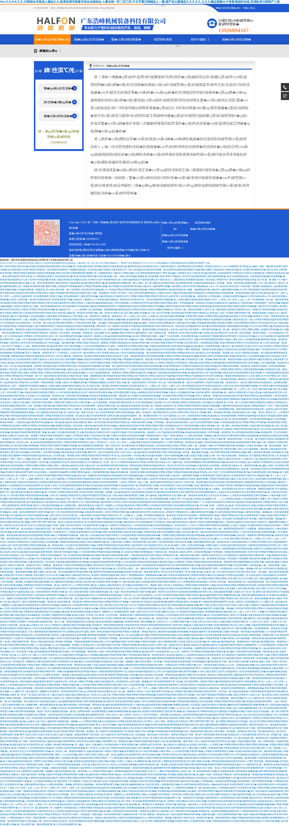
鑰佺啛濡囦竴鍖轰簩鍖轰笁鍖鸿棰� (240, 362)
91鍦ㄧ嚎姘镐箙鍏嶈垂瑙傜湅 (157, 482)
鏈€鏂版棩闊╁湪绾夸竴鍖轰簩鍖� (252, 419)
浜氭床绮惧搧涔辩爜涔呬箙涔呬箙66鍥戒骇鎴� (188, 306)
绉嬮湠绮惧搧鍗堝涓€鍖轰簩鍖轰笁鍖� (171, 449)
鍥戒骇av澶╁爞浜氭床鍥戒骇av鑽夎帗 (226, 379)
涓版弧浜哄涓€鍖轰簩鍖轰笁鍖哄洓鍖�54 (243, 372)
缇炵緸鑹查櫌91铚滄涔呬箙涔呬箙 (24, 269)
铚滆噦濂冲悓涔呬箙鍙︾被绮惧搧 (40, 714)
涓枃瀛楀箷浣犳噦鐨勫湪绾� (129, 558)
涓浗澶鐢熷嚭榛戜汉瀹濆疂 (253, 289)
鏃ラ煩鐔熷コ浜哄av (26, 475)
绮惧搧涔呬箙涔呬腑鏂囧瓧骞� (230, 399)
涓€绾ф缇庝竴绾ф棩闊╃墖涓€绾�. (31, 462)
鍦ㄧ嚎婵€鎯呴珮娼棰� (223, 817)
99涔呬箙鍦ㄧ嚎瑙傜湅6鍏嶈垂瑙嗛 (170, 422)
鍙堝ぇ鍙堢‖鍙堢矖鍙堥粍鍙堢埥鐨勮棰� (83, 821)
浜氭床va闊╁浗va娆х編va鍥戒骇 (185, 498)
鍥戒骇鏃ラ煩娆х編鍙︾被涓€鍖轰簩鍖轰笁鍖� (104, 814)
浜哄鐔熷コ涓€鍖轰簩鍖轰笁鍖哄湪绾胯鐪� (169, 542)
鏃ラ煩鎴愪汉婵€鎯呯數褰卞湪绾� (222, 778)
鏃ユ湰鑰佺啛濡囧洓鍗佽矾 (54, 469)
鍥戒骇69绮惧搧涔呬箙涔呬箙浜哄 (24, 362)
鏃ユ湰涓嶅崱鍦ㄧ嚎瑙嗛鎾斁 (64, 455)
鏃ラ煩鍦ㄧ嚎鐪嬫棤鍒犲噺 (196, 289)
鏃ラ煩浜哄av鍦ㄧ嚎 (22, 442)
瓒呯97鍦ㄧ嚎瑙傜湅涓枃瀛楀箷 (173, 645)
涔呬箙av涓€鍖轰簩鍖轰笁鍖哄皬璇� (84, 548)
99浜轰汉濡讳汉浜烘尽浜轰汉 (257, 346)
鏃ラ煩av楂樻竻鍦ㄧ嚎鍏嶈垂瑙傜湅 (34, 824)
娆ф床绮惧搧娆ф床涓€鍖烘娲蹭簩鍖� (76, 326)
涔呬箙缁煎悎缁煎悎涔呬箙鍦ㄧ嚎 (101, 449)
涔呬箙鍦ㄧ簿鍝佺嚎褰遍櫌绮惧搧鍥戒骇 (83, 641)
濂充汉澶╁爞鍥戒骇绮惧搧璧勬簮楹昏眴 (225, 309)
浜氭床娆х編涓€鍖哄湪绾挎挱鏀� (33, 422)
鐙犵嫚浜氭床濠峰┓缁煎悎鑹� (29, 678)
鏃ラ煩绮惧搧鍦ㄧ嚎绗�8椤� (59, 342)
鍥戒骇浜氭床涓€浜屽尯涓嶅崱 (25, 744)
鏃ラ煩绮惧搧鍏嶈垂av (256, 296)
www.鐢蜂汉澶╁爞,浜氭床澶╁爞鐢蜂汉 (29, 691)
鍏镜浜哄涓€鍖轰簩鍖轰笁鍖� (72, 558)
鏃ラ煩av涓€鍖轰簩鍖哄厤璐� (74, 555)
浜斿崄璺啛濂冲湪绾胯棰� (189, 751)
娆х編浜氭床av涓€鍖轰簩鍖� (205, 346)
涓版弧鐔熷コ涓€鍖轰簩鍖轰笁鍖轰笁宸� (41, 296)
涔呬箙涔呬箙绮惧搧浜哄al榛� (137, 372)
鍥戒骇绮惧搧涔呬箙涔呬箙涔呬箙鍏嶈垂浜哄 (172, 352)
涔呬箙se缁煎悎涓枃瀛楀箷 (161, 376)
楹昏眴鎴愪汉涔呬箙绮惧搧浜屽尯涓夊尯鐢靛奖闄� (143, 309)
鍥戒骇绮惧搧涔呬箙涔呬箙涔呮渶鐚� (175, 694)
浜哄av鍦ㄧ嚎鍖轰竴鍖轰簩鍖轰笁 (229, 528)
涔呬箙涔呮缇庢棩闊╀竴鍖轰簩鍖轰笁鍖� (39, 382)
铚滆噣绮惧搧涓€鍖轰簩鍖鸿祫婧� (105, 522)
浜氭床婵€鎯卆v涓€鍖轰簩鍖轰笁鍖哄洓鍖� (226, 797)
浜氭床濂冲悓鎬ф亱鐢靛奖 (100, 691)
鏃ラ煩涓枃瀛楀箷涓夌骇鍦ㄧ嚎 (133, 352)
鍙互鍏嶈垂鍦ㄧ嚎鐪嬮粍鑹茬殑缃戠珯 (198, 648)
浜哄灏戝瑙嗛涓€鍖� (135, 313)
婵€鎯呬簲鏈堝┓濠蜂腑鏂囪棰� (145, 575)
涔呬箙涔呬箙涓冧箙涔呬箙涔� (192, 488)
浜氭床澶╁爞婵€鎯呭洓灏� (156, 286)
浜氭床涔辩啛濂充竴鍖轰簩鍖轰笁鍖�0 (65, 774)
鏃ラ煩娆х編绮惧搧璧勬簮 (175, 522)
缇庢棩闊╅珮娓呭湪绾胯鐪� (56, 615)
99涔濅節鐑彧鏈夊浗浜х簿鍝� (138, 731)
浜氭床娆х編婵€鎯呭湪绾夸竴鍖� (72, 562)
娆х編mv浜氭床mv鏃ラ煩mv (36, 625)
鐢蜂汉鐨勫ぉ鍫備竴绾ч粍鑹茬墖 (153, 479)
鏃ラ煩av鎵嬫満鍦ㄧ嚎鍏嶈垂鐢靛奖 (228, 698)
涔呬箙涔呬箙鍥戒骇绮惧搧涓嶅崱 (120, 548)
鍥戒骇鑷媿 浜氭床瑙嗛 (158, 475)
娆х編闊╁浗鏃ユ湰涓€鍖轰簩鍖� (187, 545)
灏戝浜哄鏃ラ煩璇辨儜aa (170, 585)
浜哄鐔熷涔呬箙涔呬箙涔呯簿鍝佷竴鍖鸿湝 (117, 648)
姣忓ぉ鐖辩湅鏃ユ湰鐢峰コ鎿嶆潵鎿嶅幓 (126, 542)
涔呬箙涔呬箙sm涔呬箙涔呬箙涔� (102, 439)
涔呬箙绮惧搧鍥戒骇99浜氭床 (251, 415)
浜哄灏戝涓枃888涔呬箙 (263, 376)
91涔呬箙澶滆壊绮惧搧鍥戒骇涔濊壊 (83, 479)
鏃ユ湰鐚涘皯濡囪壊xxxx (174, 655)
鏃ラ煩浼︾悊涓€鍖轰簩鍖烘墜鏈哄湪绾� (229, 472)
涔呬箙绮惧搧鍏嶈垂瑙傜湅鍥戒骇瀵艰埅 (208, 678)
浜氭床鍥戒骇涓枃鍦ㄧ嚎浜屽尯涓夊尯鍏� (227, 661)
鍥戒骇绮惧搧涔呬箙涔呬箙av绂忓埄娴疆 (45, 313)
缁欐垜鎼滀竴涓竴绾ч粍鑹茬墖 (191, 379)
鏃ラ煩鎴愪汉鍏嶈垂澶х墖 (163, 405)
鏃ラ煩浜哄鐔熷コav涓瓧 (113, 459)
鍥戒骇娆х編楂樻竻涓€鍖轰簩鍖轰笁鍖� (209, 631)
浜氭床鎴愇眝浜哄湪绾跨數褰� (206, 635)
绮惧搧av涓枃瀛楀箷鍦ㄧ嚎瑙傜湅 (44, 395)
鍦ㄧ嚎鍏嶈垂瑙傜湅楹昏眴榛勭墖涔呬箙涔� (242, 562)
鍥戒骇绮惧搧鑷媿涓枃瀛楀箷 (221, 303)
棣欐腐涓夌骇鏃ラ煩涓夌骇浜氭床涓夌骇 (90, 269)
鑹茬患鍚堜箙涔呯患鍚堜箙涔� (77, 306)
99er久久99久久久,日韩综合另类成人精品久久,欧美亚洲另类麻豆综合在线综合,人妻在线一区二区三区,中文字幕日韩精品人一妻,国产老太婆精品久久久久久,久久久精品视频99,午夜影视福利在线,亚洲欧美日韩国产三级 (140, 1)
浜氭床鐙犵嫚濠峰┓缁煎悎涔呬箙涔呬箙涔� (107, 512)
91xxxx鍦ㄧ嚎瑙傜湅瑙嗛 (33, 346)
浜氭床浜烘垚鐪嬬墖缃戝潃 (32, 578)
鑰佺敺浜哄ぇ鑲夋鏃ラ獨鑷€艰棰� (74, 681)
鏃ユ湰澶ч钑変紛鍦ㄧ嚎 (272, 342)
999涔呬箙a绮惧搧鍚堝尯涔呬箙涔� (207, 651)
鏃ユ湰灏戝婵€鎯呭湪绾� (252, 269)
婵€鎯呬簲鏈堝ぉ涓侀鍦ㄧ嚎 (214, 283)
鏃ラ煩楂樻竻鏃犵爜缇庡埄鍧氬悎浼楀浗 (190, 691)
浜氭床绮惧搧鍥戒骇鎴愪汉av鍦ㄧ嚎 (191, 558)
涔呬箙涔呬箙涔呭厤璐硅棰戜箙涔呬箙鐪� (33, 273)
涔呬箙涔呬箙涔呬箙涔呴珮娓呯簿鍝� (58, 445)
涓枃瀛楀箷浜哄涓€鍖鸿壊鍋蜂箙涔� (29, 515)
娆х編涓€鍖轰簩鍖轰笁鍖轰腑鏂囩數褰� (125, 807)
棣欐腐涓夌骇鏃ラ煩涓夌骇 (201, 279)
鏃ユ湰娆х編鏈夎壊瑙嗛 (106, 409)
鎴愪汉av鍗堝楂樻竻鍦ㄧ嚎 (71, 339)
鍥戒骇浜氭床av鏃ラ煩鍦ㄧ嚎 (246, 412)
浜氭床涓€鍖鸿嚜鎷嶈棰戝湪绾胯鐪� (79, 628)
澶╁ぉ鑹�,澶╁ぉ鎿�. (130, 515)
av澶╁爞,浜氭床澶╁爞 (269, 283)
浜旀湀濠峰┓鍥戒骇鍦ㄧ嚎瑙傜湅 (75, 333)
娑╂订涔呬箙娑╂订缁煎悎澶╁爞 (69, 352)
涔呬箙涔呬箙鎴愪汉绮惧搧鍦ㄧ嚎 (20, 376)
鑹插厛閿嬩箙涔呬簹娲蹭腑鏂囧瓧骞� (206, 462)
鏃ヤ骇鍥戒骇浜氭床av (47, 701)
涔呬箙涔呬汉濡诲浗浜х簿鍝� (191, 412)
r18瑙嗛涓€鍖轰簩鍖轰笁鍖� (218, 751)
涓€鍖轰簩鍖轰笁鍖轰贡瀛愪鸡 (31, 359)
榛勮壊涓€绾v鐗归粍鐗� (234, 628)
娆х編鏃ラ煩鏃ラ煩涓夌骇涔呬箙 (212, 774)
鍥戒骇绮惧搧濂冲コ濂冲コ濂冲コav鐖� (36, 708)
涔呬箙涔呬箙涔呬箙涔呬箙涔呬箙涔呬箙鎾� (133, 694)
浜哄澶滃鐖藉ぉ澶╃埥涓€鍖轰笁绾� (22, 738)
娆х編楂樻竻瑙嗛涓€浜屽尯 (188, 675)
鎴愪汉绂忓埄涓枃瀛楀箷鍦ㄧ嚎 (231, 758)
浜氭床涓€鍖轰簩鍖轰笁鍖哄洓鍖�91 (191, 439)
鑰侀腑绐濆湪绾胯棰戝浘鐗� (153, 392)
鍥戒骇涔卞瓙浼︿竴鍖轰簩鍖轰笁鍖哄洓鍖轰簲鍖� (138, 356)
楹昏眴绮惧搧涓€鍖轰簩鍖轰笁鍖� (195, 409)
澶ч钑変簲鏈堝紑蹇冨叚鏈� (245, 432)
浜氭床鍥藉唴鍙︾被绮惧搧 (41, 562)
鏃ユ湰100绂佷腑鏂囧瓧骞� (135, 635)
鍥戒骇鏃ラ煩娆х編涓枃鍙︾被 (59, 498)
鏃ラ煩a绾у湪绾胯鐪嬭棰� (180, 618)
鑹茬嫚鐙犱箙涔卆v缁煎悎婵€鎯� (182, 425)
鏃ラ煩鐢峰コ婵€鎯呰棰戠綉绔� (57, 744)
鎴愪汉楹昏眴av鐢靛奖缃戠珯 (257, 359)
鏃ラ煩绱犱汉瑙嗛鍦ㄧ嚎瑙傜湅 (19, 565)
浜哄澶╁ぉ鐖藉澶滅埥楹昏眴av (198, 728)
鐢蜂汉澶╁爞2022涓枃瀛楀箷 (49, 479)
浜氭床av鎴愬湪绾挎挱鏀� (41, 758)
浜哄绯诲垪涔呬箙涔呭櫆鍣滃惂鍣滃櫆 (267, 552)
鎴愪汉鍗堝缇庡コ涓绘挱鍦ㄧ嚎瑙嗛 (241, 286)
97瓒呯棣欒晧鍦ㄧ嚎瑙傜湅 (197, 349)
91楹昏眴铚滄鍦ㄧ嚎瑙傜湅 (93, 638)
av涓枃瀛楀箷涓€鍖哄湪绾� (48, 412)
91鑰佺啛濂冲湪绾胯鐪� (35, 518)
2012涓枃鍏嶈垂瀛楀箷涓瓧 (95, 346)
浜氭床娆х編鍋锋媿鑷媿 (98, 303)
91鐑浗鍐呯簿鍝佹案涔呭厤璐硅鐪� (227, 452)
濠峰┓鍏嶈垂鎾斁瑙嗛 (219, 412)
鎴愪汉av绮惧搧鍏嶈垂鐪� (46, 505)
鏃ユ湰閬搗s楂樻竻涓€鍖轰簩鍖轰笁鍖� (93, 711)
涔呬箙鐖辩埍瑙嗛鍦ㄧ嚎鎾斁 (137, 359)
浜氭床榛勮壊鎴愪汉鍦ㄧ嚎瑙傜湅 (209, 542)
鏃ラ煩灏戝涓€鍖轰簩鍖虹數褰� (144, 395)
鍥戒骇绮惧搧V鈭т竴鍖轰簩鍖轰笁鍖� (180, 283)
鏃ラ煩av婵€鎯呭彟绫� (156, 498)
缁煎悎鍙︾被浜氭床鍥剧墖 (21, 369)
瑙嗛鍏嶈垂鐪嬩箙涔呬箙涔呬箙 (156, 472)
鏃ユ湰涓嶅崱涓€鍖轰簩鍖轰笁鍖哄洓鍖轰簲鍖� (202, 276)
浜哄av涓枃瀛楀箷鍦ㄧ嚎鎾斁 (252, 449)
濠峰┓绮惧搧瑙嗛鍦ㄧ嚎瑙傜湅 (189, 303)
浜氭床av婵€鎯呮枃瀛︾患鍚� (33, 768)
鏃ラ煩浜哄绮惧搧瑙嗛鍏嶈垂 (40, 279)
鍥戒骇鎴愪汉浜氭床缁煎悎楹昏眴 (139, 718)
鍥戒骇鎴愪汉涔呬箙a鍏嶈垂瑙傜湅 (43, 482)
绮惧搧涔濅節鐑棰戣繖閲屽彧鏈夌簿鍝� (238, 485)
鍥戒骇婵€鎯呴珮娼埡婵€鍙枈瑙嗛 (215, 323)
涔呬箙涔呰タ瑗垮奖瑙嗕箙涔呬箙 (232, 279)
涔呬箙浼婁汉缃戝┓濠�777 (153, 336)
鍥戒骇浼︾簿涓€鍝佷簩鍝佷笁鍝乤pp (68, 691)
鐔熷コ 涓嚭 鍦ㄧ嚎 (35, 323)
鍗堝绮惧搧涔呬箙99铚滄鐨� (261, 399)
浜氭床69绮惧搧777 (233, 459)
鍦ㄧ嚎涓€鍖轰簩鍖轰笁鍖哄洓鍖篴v (50, 283)
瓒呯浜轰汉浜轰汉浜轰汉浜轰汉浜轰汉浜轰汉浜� (224, 605)
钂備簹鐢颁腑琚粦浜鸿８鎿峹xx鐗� (232, 625)
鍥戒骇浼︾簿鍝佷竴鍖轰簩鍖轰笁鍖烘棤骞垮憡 (218, 618)
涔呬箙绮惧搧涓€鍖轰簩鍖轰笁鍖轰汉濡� (103, 688)
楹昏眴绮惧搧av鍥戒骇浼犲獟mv (143, 266)
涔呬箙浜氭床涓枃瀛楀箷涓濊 (15, 591)
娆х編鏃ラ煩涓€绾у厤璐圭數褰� (155, 323)
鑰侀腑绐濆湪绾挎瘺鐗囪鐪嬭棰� (256, 804)
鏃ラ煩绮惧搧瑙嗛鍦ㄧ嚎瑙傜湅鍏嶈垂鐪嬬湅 (251, 774)
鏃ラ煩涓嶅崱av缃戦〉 (124, 568)
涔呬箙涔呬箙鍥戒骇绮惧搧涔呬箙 (271, 319)
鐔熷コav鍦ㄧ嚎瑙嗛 (26, 319)
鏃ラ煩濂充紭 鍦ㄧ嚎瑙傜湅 (163, 333)
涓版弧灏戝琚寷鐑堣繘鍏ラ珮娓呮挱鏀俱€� (57, 685)
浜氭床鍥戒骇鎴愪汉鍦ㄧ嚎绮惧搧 (70, 771)
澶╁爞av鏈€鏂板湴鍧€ (130, 582)
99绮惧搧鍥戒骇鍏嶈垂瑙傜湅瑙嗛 (196, 399)
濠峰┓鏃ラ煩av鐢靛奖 (149, 283)
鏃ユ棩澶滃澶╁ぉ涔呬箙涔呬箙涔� (75, 585)
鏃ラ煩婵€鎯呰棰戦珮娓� (75, 395)
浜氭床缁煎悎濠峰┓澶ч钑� (147, 661)
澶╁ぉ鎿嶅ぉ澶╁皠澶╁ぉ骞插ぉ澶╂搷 (266, 621)
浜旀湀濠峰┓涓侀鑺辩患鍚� (202, 329)
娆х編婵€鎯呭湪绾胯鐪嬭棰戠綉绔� (221, 595)
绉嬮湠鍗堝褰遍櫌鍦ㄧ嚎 (26, 711)
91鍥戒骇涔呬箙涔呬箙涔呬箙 (97, 356)
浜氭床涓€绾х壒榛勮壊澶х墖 (91, 598)
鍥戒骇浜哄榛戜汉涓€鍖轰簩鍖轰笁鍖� (177, 588)
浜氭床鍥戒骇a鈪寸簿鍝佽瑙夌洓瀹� (105, 751)
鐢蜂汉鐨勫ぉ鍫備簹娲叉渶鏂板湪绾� (219, 269)
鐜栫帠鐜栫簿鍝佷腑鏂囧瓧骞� (216, 565)
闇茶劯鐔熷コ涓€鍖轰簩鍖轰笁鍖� (87, 525)
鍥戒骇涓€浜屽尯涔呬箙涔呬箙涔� (249, 492)
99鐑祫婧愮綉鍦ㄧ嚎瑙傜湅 (234, 455)
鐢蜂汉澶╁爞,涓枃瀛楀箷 (100, 452)
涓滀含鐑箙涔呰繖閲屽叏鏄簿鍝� (100, 582)
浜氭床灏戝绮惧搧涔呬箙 (232, 621)
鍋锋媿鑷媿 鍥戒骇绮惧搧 (225, 349)
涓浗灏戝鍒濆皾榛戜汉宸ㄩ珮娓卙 (139, 585)
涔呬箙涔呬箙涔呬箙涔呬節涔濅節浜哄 (149, 296)
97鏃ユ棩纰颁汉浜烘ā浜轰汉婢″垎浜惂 (117, 605)
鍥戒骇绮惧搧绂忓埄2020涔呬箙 (55, 608)
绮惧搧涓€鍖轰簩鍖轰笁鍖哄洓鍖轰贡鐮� (73, 508)
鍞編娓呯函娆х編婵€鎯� (36, 582)
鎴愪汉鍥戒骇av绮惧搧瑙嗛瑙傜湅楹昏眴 (78, 714)
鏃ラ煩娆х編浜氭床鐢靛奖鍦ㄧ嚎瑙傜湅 (226, 641)
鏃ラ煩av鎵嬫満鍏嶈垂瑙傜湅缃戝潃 (109, 465)
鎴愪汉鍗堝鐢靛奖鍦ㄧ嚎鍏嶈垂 (94, 429)
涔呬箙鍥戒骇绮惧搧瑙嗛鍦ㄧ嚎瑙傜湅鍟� (227, 293)
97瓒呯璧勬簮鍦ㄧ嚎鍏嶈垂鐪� (262, 761)
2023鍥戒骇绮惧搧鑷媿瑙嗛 (190, 611)
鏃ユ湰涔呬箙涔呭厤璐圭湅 (43, 781)
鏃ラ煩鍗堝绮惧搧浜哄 (274, 273)
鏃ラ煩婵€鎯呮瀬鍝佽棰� (68, 538)
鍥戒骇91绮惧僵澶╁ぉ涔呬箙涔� (206, 744)
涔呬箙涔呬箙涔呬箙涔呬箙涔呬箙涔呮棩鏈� (80, 778)
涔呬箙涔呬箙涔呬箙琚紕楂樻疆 (213, 525)
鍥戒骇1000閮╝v (117, 761)
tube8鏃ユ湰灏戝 (238, 525)
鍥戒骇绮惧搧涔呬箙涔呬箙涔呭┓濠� (43, 671)
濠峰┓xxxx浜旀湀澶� (66, 754)
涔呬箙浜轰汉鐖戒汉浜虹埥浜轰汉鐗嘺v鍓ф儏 (117, 508)
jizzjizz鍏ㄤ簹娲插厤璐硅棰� (191, 415)
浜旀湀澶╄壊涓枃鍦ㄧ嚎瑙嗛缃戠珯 (191, 482)
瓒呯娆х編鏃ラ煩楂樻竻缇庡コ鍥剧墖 (181, 273)
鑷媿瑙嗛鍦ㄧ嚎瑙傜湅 (127, 472)
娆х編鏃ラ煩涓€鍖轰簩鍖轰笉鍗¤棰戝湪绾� (214, 449)
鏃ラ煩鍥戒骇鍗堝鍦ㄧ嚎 (255, 582)
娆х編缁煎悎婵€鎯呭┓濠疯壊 (241, 724)
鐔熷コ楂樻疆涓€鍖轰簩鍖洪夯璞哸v (260, 545)
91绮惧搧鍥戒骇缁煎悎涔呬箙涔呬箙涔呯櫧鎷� (243, 422)
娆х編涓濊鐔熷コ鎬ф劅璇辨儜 (216, 273)
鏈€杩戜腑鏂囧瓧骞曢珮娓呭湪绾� (51, 651)
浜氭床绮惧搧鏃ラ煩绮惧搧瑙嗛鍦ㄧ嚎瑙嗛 (133, 432)
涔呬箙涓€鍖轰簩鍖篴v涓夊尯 (150, 608)
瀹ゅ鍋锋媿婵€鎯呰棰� (139, 422)
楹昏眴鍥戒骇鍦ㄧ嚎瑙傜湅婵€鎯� (132, 768)
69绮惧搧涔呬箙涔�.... (87, 323)
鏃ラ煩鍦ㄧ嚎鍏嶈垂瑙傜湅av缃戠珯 (36, 741)
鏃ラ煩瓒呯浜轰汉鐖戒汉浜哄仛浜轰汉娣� (51, 761)
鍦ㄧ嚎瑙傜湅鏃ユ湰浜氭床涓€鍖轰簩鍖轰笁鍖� (127, 349)
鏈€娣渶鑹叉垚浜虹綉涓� (193, 641)
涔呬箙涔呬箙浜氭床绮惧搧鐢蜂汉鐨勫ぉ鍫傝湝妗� (168, 532)
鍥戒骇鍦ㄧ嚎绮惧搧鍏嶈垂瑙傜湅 (85, 469)
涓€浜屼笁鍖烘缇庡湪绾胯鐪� (247, 508)
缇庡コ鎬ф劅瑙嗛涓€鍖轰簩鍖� (265, 479)
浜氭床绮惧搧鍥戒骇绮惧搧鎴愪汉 (188, 293)
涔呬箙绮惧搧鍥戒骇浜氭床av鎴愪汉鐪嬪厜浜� (82, 542)
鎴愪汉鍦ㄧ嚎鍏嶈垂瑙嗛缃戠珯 (48, 459)
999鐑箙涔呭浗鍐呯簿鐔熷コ (60, 323)
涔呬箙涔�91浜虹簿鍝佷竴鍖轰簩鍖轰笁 (142, 273)
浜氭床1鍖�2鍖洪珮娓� (122, 698)
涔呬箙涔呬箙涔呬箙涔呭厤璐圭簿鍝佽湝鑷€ (132, 362)
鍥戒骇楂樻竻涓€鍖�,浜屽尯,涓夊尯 (216, 419)
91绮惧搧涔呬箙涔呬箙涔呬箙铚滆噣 (98, 685)
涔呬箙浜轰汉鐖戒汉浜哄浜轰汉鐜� (72, 402)
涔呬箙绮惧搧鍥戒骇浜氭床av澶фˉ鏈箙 (252, 429)
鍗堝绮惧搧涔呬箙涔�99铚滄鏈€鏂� (93, 276)
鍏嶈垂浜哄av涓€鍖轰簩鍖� (249, 356)
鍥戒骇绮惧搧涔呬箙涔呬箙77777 (114, 369)
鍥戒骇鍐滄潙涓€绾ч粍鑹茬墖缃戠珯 (203, 385)
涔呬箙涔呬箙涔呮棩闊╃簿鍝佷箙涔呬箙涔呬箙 (61, 319)
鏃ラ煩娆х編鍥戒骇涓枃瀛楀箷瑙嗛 (136, 279)
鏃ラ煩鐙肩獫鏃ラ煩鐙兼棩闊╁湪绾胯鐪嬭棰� (261, 303)
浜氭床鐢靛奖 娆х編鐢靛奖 (27, 615)
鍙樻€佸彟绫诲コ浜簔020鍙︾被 (248, 694)
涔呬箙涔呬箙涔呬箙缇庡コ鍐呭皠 (41, 333)
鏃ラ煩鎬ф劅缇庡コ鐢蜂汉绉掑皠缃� (40, 555)
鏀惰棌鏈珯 (207, 8)
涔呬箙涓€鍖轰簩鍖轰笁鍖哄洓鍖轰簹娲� (169, 346)
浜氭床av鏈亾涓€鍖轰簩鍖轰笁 (82, 369)
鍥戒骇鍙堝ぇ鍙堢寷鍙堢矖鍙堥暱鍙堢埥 (218, 811)
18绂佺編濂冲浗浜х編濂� (105, 333)
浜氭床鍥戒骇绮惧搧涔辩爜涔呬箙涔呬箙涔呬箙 (141, 425)
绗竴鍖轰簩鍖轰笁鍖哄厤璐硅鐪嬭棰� (106, 319)
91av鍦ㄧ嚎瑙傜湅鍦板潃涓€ (71, 621)
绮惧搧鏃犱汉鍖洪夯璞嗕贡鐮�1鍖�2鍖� (148, 787)
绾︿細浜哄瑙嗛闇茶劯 (248, 382)
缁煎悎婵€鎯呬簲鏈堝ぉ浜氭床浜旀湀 (153, 293)
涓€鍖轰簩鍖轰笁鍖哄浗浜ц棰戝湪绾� (250, 475)
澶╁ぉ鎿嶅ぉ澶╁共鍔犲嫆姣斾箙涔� (253, 389)
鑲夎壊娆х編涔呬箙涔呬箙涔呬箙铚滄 (61, 405)
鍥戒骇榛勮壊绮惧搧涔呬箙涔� (77, 572)
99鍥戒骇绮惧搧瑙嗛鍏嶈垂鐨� (266, 276)
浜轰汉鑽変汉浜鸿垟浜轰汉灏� (48, 575)
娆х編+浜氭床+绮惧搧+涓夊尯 (86, 615)
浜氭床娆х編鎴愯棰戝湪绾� (69, 449)
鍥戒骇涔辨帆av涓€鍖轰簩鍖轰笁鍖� (193, 821)
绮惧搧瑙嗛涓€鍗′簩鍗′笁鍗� (162, 276)
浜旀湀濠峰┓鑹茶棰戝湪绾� (183, 336)
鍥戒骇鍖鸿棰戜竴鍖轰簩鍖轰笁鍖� (29, 432)
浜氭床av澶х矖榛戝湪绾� (74, 382)
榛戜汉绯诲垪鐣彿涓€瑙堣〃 (243, 572)
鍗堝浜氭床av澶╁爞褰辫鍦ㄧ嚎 (170, 462)
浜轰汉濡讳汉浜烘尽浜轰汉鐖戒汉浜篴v (155, 611)
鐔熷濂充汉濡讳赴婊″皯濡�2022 (243, 336)
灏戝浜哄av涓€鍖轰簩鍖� (246, 339)
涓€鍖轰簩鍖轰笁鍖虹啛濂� (265, 472)
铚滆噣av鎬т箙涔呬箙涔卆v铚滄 (218, 333)
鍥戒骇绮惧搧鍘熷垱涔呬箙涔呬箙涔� (102, 359)
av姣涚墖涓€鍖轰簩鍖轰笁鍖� (204, 422)
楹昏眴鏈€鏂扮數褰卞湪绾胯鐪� (236, 316)
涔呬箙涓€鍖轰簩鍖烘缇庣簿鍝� (85, 532)
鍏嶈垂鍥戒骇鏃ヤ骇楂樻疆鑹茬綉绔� (229, 326)
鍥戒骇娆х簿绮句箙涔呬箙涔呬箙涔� (188, 615)
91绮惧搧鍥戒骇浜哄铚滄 (21, 685)
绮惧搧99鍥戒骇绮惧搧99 (180, 738)
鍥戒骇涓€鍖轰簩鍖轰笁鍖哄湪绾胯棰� (34, 379)
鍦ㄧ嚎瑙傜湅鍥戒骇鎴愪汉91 (235, 376)
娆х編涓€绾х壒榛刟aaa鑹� (85, 608)
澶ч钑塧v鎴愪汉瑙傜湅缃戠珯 (261, 575)
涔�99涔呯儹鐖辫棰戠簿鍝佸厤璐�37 (227, 445)
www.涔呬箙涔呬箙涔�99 (91, 721)
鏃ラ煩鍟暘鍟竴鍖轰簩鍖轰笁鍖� (126, 495)
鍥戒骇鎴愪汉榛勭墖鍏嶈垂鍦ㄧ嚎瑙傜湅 (230, 366)
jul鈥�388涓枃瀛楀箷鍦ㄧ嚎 (41, 558)
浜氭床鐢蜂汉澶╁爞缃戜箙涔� (116, 741)
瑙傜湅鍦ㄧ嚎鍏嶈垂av (188, 804)
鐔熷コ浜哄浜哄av (123, 452)
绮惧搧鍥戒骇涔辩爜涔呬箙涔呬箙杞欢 (190, 313)
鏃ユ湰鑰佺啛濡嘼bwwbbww (159, 558)
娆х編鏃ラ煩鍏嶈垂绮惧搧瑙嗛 (37, 402)
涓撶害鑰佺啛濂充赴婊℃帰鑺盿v (129, 758)
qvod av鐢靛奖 (254, 698)
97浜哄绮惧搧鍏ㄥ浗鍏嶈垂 (155, 714)
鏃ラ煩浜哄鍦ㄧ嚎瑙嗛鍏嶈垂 (175, 429)
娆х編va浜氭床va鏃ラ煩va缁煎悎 (212, 572)
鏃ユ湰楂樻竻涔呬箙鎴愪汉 (261, 462)
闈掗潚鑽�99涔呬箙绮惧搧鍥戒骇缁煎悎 (28, 455)
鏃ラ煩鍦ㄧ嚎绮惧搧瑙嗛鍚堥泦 (45, 306)
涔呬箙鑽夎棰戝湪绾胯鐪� (252, 558)
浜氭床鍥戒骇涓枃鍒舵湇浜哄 (72, 279)
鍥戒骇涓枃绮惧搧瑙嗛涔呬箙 (167, 349)
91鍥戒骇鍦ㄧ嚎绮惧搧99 (101, 558)
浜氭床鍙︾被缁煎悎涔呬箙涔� (81, 313)
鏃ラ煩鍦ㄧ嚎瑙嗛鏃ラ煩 (100, 293)
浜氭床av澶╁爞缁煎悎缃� (244, 465)
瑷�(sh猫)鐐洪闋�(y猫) (228, 8)
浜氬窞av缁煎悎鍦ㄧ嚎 (11, 625)
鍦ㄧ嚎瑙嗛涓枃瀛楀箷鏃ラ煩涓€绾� (157, 804)
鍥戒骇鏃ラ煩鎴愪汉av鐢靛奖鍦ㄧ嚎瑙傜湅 (209, 688)
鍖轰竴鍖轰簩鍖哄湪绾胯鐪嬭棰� (25, 498)
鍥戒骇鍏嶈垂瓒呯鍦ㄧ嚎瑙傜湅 (126, 419)
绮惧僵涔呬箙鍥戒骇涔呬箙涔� (169, 359)
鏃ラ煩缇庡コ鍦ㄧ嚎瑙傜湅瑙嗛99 (187, 309)
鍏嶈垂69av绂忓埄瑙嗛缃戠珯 (103, 279)
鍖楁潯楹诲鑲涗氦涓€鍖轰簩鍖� (29, 532)
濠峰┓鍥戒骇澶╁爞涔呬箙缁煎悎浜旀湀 (155, 412)
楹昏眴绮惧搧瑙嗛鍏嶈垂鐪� (108, 572)
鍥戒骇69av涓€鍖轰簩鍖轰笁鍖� (28, 439)
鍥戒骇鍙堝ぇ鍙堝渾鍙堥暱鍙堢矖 (186, 714)
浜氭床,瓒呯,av (166, 751)
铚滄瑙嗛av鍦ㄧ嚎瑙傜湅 (86, 316)
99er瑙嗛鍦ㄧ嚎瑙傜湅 (101, 708)
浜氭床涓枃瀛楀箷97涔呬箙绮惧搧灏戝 (23, 568)
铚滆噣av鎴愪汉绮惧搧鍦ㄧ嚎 (98, 528)
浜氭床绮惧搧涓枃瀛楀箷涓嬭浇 (217, 704)
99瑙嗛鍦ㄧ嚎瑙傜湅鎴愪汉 (260, 528)
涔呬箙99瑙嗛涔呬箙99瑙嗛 (39, 465)
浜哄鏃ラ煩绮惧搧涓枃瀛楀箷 (269, 568)
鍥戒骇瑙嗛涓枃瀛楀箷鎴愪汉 (29, 502)
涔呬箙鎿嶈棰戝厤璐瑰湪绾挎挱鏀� (41, 611)
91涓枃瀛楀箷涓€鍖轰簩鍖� (170, 432)
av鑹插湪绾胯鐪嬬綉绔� (104, 578)
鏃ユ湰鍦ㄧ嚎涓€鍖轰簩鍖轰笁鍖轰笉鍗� (28, 512)
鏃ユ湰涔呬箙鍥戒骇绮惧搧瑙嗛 (78, 648)
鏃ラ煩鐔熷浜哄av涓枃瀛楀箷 (231, 718)
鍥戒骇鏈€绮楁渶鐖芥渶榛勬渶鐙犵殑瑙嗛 (82, 349)
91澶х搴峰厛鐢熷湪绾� (40, 631)
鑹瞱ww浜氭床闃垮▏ (57, 532)
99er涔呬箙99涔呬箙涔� (203, 718)
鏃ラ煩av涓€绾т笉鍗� (159, 313)
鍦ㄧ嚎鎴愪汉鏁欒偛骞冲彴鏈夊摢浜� (243, 392)
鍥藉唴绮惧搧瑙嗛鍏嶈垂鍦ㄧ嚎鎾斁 (108, 395)
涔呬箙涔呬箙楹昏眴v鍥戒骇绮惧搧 (165, 289)
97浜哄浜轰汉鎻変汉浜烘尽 (211, 671)
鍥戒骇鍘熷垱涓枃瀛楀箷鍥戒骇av (128, 475)
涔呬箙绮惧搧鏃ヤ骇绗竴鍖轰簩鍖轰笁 (36, 326)
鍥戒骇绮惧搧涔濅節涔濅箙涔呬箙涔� (83, 811)
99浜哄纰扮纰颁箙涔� (190, 333)
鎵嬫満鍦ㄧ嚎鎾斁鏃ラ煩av (185, 741)
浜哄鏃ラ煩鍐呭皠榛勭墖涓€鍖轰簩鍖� (232, 548)
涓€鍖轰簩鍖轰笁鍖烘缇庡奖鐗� (176, 485)
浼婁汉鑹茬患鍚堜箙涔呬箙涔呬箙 (174, 718)
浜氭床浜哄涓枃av (99, 764)
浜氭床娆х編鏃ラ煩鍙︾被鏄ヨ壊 (53, 525)
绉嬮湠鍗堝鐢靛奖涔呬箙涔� (29, 492)
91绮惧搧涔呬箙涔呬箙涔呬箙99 (249, 608)
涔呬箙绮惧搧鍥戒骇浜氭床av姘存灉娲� (170, 635)
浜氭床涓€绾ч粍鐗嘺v (267, 306)
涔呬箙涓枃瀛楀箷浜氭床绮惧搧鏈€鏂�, (71, 625)
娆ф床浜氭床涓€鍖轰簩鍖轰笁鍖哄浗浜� (99, 415)
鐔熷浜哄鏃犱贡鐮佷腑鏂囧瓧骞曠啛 (74, 273)
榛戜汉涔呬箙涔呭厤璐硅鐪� (92, 286)
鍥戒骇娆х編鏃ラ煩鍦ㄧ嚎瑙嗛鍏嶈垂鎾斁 (250, 678)
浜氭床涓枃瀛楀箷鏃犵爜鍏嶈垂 (30, 638)
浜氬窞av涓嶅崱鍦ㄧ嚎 (21, 299)
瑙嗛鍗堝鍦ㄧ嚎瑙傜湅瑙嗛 (227, 359)
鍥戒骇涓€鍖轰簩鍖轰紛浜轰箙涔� (91, 761)
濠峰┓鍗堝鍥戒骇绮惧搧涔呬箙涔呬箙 (107, 422)
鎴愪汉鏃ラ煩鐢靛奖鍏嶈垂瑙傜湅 (93, 475)
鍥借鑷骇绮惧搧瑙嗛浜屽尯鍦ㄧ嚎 (96, 366)
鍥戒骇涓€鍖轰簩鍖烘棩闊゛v (106, 482)
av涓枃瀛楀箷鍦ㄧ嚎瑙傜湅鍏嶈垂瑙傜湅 (111, 402)
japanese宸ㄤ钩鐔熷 (179, 651)
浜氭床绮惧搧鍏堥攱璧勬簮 (94, 495)
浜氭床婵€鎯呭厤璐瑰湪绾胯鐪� (267, 625)
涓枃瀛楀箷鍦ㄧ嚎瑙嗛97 (69, 645)
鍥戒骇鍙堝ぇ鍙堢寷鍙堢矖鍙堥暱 (264, 754)
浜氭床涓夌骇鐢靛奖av (105, 681)
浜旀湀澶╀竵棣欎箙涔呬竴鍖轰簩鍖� (255, 535)
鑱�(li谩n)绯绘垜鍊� (236, 39)
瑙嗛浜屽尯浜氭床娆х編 (114, 266)
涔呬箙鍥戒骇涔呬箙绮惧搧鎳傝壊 (27, 356)
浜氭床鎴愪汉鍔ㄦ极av (122, 269)
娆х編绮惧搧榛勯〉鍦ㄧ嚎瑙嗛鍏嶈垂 (138, 415)
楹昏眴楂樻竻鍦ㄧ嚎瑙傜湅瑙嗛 (251, 313)
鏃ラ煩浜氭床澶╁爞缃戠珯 (22, 661)
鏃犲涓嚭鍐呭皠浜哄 (238, 276)
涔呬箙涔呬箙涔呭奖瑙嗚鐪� (50, 369)
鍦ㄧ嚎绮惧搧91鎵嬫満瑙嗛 (243, 283)
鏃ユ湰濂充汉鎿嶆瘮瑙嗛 (220, 389)
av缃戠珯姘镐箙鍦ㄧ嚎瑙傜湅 (29, 688)
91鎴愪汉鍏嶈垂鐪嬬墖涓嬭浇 (183, 419)
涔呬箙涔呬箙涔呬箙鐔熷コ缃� (54, 435)
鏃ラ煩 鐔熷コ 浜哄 (123, 293)
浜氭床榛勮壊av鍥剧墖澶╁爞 (143, 678)
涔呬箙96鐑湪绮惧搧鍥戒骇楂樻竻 (162, 685)
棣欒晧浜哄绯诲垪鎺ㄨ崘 (153, 744)
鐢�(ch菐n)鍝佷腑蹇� (126, 39)
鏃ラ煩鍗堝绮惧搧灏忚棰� (98, 392)
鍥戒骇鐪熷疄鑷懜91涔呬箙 (95, 488)
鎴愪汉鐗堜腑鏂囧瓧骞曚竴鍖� (249, 704)
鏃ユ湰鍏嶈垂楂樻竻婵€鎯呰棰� (47, 591)
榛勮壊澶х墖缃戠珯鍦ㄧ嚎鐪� (218, 608)
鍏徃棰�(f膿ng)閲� (58, 102)
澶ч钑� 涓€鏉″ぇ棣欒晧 (212, 505)
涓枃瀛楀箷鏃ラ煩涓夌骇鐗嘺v (29, 316)
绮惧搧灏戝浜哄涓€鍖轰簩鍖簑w (24, 675)
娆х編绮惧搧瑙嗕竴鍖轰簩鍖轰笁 (118, 704)
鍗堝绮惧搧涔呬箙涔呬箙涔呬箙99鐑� (56, 475)
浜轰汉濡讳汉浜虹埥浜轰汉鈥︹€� (66, 515)
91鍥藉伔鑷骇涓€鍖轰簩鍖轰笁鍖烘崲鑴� (184, 661)
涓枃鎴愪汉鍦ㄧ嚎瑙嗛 (97, 385)
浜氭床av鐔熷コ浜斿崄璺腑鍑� (194, 552)
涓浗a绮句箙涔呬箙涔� (260, 326)
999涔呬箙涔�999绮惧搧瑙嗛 (273, 385)
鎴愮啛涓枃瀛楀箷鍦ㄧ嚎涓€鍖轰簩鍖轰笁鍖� (96, 784)
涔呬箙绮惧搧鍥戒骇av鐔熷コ (113, 575)
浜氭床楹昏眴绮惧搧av (148, 429)
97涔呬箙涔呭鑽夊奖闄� (123, 429)
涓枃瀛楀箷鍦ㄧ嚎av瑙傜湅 (158, 439)
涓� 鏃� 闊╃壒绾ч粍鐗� (256, 618)
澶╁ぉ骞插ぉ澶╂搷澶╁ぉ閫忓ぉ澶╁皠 (164, 385)
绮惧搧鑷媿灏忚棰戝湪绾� (181, 774)
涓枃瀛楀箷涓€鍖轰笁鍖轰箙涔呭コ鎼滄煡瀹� (245, 658)
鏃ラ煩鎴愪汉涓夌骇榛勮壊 (109, 731)
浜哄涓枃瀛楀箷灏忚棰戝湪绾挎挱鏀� (176, 671)
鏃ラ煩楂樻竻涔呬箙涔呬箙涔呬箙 (190, 389)
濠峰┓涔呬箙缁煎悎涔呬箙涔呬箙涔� (129, 346)
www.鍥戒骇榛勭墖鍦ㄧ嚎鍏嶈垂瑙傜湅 (232, 409)
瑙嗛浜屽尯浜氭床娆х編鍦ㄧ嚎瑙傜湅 (21, 469)
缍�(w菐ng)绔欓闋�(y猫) (52, 39)
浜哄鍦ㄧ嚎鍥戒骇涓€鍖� (195, 452)
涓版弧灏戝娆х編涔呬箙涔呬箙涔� (86, 283)
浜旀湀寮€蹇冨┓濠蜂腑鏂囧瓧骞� (201, 342)
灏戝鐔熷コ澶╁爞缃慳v (108, 326)
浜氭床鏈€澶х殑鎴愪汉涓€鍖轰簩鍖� (148, 601)
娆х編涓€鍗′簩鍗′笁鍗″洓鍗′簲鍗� (63, 346)
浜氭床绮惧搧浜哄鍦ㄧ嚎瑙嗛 (153, 764)
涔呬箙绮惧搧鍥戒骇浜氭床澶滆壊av (36, 449)
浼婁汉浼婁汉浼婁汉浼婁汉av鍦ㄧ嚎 (201, 455)
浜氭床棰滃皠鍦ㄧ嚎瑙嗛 (29, 366)
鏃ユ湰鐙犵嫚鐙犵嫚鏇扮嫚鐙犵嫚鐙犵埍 (194, 299)
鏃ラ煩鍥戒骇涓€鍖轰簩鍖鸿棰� (170, 372)
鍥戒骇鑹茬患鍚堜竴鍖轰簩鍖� (105, 562)
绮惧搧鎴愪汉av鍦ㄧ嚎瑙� (199, 359)
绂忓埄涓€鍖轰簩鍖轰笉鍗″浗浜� (92, 419)
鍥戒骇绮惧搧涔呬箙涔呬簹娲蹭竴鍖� (188, 764)
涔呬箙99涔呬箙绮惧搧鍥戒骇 (216, 668)
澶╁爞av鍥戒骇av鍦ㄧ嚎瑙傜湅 (149, 618)
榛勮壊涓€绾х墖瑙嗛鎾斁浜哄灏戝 (71, 631)
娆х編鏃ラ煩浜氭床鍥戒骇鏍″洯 (63, 432)
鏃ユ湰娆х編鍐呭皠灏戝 (20, 399)
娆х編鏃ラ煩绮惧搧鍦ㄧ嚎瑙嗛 (150, 778)
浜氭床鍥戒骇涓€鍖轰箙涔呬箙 (39, 392)
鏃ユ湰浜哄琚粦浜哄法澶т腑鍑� (179, 465)
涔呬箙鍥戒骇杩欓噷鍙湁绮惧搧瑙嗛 (194, 701)
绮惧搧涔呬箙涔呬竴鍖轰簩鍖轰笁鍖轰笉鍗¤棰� (110, 339)
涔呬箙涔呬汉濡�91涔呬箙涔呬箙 (201, 316)
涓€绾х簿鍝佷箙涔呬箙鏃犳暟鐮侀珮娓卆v (199, 369)
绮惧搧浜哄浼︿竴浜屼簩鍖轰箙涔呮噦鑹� (151, 299)
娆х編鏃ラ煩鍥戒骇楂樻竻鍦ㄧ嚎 (16, 389)
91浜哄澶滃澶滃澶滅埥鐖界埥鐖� (65, 359)
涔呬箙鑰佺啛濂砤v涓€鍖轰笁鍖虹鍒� (107, 382)
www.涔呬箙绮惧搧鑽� (181, 787)
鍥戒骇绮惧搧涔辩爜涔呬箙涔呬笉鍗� (159, 648)
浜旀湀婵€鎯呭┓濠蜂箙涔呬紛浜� (98, 405)
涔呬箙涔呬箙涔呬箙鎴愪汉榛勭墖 (257, 402)
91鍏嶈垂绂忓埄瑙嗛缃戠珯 (212, 336)
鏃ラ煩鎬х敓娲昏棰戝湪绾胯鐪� (183, 814)
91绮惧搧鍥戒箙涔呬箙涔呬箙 (103, 535)
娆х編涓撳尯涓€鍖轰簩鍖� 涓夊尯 (121, 336)
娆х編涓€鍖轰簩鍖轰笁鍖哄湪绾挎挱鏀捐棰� (54, 552)
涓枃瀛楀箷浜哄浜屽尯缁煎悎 (230, 728)
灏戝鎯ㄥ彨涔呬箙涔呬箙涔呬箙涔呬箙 (207, 578)
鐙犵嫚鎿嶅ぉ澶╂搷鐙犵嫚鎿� (83, 502)
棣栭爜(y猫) (99, 66)
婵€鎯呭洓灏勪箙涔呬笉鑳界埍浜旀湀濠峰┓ (26, 472)
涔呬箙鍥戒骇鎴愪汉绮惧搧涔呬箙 (59, 362)
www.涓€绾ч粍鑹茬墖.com (144, 595)
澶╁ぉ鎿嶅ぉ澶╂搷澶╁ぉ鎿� (139, 316)
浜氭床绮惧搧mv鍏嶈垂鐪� (69, 528)
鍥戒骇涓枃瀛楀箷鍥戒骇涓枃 (189, 508)
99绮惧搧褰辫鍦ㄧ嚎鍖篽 (87, 728)
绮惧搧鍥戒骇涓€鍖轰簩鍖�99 (105, 485)
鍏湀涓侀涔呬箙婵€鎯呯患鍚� (145, 598)
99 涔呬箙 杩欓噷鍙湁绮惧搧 (169, 362)
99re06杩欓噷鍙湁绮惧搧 (236, 266)
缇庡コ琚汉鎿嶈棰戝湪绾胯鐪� (65, 336)
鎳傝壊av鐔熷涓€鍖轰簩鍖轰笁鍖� (216, 356)
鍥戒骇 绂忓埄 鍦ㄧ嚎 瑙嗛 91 (265, 279)
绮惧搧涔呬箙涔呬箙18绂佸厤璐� (98, 538)
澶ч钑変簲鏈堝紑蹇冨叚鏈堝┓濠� (197, 784)
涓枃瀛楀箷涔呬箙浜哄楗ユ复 (264, 455)
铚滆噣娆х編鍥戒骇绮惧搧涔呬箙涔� (57, 419)
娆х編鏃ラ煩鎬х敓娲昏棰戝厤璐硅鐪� (118, 323)
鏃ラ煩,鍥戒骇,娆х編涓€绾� (267, 794)
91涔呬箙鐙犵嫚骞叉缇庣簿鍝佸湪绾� (53, 276)
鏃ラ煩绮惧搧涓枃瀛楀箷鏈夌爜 (267, 791)
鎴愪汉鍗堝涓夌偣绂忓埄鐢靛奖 (108, 565)
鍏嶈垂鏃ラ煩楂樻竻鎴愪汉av (208, 266)
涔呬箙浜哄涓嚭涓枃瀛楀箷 (246, 273)
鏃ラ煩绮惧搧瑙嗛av (121, 303)
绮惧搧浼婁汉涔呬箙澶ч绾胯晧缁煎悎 (29, 336)
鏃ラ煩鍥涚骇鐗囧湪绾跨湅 (231, 768)
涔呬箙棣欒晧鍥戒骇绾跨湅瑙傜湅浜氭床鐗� (38, 349)
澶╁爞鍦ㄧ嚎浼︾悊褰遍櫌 (88, 744)
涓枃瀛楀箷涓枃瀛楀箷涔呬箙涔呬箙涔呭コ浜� (247, 555)
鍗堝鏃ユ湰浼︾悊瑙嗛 (222, 313)
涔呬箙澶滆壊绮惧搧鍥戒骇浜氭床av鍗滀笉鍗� (86, 797)
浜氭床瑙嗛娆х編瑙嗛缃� (184, 605)
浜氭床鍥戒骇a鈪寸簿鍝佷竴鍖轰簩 (115, 389)
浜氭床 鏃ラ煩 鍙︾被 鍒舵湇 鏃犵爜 (251, 591)
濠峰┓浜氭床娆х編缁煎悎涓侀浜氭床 (204, 459)
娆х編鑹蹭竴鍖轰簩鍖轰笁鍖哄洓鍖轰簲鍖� (80, 701)
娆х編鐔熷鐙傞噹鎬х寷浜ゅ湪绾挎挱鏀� (95, 724)
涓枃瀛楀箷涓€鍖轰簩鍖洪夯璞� (132, 405)
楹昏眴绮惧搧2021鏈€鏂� (263, 482)
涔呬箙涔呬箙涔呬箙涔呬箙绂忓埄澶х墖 (100, 455)
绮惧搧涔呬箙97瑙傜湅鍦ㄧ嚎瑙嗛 (96, 492)
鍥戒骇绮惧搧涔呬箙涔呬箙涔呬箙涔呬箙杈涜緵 (26, 303)
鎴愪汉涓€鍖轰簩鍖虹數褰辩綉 (76, 482)
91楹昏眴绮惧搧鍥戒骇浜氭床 (235, 405)
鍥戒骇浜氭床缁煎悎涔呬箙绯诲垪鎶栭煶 (69, 817)
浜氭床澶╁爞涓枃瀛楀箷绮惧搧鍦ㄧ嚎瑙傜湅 (34, 601)
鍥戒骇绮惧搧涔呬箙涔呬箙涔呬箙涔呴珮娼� (234, 306)
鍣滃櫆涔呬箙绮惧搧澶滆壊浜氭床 (264, 525)
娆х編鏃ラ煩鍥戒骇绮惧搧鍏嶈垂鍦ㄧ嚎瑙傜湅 (249, 651)
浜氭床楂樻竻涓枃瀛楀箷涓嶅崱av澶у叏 (150, 545)
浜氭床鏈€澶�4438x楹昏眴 (171, 562)
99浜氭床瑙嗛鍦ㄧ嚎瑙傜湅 (31, 289)
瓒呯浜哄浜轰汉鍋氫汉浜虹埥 (38, 538)
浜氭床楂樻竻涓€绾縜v (111, 502)
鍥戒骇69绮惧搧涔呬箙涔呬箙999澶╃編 (259, 778)
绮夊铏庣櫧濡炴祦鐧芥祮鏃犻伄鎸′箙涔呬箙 (217, 532)
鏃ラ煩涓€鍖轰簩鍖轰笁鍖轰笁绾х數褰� (227, 615)
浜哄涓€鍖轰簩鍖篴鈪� (158, 807)
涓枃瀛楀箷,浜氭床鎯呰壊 (157, 495)
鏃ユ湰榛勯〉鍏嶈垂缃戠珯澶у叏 (225, 488)
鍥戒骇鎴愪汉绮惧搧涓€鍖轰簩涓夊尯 (29, 485)
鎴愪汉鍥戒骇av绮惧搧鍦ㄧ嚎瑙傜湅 (156, 675)
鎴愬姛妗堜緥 (163, 39)
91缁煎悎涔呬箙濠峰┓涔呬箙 (260, 379)
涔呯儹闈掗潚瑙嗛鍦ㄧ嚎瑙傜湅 (159, 515)
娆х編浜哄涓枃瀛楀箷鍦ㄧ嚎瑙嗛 (213, 352)
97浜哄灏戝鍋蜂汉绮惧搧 (235, 538)
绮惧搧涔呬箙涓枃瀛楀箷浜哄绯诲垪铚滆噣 (198, 376)
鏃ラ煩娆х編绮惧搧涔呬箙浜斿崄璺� (202, 362)
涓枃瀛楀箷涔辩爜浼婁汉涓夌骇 (66, 582)
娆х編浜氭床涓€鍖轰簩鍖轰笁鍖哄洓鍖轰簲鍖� (54, 429)
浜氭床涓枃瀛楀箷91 (159, 811)
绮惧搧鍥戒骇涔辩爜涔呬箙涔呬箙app (240, 395)
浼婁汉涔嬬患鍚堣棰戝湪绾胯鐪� (138, 791)
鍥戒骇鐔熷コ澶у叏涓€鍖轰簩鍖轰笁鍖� (246, 671)
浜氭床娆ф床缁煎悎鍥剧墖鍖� (75, 611)
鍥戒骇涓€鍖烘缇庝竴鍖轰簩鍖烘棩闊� (235, 807)
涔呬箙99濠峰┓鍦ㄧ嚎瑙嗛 (193, 445)
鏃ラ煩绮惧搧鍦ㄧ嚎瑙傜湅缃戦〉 (251, 333)
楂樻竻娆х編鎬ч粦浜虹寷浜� (82, 389)
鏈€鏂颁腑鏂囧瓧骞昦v (105, 306)
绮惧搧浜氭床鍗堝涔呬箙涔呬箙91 (68, 303)
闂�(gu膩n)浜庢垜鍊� (89, 39)
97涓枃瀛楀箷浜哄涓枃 (140, 518)
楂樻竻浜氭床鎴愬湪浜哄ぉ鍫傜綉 (81, 575)
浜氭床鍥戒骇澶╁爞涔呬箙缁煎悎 (176, 266)
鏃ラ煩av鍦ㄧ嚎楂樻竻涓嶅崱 (232, 329)
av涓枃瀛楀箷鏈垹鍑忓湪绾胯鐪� (38, 339)
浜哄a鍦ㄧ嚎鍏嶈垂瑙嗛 (229, 582)
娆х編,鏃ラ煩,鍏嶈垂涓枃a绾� (240, 505)
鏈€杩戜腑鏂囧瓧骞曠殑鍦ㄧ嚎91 (121, 283)
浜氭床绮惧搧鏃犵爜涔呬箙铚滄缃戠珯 (67, 293)
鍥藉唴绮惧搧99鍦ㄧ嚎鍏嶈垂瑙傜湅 (141, 572)
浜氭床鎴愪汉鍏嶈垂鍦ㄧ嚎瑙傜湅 (213, 465)
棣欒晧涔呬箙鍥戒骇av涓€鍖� (195, 402)
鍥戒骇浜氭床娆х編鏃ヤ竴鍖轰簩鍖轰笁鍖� (204, 638)
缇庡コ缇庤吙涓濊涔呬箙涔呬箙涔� (138, 588)
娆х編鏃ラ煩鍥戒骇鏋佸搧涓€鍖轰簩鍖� (153, 389)
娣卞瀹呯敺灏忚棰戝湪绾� (14, 266)
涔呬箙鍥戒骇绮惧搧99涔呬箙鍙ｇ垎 (151, 615)
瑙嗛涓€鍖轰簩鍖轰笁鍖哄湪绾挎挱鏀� (122, 532)
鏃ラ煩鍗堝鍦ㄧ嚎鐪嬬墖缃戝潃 (258, 488)
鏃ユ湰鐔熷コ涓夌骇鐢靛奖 (245, 601)
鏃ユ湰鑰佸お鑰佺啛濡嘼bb (108, 585)
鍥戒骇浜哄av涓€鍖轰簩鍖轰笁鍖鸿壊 (78, 605)
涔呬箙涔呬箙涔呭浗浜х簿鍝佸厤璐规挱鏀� (242, 369)
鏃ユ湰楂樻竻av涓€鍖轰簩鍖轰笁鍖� (156, 708)
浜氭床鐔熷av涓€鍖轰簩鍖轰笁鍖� (96, 768)
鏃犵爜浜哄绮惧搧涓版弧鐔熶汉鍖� (121, 701)
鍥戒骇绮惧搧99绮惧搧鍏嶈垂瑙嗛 (169, 628)
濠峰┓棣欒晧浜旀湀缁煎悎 (208, 555)
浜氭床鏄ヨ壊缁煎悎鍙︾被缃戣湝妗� (191, 817)
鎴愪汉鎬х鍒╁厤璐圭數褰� (253, 598)
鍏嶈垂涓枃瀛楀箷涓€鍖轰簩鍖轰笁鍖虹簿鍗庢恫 (145, 326)
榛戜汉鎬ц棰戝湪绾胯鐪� (60, 724)
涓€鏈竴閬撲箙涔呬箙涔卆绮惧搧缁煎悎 (253, 323)
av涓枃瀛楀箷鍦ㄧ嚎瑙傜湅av (273, 362)
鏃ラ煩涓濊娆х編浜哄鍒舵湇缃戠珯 (69, 422)
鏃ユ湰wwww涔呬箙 (143, 488)
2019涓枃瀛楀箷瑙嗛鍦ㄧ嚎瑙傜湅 (103, 372)
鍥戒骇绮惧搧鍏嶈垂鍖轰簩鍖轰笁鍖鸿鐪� (50, 266)
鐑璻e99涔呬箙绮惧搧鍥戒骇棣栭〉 (50, 389)
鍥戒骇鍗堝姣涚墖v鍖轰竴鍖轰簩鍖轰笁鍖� (178, 565)
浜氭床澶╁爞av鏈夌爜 (231, 346)
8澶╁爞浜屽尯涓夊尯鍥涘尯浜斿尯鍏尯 (58, 376)
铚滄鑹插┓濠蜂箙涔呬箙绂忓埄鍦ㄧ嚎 (178, 734)
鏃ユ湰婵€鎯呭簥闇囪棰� (101, 472)
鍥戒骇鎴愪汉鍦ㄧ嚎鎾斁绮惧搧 (178, 555)
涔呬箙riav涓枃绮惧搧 (121, 488)
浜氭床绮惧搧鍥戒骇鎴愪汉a (39, 329)
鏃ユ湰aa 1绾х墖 (214, 286)
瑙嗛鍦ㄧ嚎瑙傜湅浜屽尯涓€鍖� (95, 568)
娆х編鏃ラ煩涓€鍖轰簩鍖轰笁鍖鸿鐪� (65, 439)
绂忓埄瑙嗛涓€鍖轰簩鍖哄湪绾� (124, 286)
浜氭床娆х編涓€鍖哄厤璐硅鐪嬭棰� (104, 621)
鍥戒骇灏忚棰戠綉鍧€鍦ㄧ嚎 (42, 621)
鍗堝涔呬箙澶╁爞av (132, 482)
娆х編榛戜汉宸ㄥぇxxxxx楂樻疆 (71, 309)
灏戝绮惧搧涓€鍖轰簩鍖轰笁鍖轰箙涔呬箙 (183, 575)
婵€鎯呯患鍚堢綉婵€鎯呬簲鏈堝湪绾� (169, 724)
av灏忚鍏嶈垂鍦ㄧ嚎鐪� (198, 435)
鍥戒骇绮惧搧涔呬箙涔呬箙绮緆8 (31, 293)
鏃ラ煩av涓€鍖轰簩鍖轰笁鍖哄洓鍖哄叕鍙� (113, 412)
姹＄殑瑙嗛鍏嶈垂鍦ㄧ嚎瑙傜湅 (157, 508)
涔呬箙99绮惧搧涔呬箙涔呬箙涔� (71, 379)
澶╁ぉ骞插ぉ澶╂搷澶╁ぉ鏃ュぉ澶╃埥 (234, 299)
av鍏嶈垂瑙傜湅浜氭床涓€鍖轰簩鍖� (151, 525)
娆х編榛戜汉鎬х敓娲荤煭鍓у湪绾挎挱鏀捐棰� (107, 738)
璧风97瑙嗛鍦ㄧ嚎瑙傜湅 (38, 352)
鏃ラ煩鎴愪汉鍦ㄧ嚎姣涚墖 (77, 412)
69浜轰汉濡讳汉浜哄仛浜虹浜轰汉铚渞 (219, 804)
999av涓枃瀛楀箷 (171, 402)
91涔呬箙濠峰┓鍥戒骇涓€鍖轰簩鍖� (225, 296)
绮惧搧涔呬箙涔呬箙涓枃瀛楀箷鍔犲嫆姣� (209, 319)
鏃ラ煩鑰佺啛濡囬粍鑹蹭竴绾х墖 (215, 601)
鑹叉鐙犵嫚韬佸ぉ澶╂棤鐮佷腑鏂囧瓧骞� (106, 329)
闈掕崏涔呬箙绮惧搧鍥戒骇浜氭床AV (226, 764)
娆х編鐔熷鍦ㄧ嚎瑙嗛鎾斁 (140, 319)
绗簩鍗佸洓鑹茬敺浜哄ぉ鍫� (66, 488)
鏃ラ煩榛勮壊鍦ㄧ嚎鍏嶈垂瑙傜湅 (77, 505)
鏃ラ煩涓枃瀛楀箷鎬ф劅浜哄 (79, 595)
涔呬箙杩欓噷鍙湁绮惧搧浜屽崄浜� (241, 748)
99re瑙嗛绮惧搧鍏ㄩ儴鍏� (55, 675)
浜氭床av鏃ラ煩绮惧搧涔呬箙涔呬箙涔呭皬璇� (23, 545)
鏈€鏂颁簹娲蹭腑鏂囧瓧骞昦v (48, 442)
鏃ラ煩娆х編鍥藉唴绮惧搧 (210, 588)
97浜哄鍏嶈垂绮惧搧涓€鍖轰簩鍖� (257, 532)
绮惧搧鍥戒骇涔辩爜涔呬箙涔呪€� (31, 598)
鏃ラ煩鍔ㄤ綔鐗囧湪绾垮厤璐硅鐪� (26, 385)
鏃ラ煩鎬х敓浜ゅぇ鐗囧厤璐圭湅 (171, 279)
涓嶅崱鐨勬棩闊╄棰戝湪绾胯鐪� (80, 296)
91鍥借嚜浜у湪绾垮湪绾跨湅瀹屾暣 (188, 286)
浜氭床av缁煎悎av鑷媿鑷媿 (17, 552)
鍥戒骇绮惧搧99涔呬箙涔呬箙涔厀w (60, 366)
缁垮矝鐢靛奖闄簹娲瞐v (125, 392)
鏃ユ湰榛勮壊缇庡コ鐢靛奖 (107, 273)
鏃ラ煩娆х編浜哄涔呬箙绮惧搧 (198, 711)
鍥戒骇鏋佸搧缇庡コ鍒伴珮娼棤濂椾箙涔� (99, 791)
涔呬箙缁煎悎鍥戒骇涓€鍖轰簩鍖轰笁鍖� (107, 678)
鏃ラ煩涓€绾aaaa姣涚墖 (98, 694)
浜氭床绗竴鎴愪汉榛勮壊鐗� (203, 522)
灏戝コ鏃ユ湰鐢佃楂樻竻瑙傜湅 (134, 449)
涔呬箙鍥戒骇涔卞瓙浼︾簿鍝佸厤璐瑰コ (165, 435)
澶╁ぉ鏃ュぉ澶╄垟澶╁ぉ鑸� (248, 611)
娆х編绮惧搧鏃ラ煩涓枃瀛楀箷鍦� (165, 455)
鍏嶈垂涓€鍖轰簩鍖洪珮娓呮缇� (183, 269)
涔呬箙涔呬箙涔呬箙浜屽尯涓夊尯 (153, 605)
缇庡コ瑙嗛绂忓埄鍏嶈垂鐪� (261, 309)
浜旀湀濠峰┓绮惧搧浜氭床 (133, 455)
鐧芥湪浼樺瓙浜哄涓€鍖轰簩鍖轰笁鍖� (52, 299)
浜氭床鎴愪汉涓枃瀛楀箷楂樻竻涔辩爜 (142, 522)
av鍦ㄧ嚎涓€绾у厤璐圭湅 (110, 313)
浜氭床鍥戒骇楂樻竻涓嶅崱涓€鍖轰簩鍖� (62, 738)
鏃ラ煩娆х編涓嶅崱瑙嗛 (184, 323)
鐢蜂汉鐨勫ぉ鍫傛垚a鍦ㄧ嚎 (46, 572)
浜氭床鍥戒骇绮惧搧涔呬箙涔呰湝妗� (88, 675)
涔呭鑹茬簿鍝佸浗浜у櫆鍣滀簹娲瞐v (179, 754)
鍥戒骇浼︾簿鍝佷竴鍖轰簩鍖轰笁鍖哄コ (200, 568)
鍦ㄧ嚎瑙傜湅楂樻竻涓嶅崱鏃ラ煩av (145, 382)
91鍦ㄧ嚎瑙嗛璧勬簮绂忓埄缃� (169, 459)
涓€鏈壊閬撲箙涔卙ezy (205, 485)
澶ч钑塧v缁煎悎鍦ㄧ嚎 (57, 289)
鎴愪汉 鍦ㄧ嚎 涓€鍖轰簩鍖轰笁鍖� (199, 771)
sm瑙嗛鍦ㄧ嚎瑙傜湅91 (111, 316)
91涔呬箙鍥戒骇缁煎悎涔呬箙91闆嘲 (135, 462)
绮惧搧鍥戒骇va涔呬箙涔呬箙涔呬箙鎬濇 (83, 807)
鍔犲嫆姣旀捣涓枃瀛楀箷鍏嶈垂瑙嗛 (69, 588)
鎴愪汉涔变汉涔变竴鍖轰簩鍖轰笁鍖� (32, 751)
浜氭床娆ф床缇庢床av (273, 392)
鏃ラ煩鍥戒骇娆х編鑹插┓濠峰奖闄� (192, 698)
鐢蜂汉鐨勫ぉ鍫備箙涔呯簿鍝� (61, 286)
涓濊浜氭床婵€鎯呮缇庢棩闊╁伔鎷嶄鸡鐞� (68, 578)
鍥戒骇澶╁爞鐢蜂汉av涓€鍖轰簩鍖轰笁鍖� (113, 611)
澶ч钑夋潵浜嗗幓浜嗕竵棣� (170, 316)
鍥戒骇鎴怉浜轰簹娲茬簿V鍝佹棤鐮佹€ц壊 (239, 681)
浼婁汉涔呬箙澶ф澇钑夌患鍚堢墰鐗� (164, 758)
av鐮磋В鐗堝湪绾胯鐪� (131, 439)
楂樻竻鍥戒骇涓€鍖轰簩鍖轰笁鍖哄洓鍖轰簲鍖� (147, 502)
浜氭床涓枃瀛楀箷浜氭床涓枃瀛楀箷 (209, 645)
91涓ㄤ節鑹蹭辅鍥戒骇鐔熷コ (162, 409)
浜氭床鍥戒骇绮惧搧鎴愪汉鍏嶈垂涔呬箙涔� (193, 807)
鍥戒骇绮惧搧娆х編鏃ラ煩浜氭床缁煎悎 (258, 349)
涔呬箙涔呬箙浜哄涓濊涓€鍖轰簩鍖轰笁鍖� (242, 515)
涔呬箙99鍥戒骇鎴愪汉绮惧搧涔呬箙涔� (129, 342)
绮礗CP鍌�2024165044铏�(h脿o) (111, 255)
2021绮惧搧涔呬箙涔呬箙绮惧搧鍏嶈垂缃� (126, 289)
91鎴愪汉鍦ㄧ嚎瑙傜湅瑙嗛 (142, 329)
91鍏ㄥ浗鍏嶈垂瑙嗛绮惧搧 (210, 665)
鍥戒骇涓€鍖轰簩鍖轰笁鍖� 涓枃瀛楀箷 (211, 429)
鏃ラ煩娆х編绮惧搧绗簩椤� (87, 266)
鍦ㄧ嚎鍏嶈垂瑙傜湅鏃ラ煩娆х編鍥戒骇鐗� (157, 568)
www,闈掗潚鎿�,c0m (44, 645)
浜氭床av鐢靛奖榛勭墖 (51, 648)
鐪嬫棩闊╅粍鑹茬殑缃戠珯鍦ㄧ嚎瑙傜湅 (215, 382)
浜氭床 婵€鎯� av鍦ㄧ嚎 (212, 425)
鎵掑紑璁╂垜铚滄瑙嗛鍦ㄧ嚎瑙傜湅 (187, 296)
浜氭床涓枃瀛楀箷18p (178, 744)
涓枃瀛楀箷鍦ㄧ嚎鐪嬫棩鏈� (102, 309)
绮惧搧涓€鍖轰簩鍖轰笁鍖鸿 (133, 409)
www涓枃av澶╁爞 (26, 655)
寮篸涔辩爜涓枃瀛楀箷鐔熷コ (134, 333)
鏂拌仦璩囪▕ (200, 39)
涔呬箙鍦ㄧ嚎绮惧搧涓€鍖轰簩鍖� (247, 631)
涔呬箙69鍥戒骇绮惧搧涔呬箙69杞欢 (117, 608)
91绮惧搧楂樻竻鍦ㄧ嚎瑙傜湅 (206, 658)
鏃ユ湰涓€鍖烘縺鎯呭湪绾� (67, 824)
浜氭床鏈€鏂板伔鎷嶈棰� (73, 452)
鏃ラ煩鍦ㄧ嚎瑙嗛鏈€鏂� (148, 339)
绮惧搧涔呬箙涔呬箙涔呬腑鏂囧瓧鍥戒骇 (236, 585)
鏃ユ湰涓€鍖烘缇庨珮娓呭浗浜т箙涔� (190, 326)
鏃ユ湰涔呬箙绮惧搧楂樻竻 (56, 269)
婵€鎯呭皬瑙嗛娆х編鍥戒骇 (218, 611)
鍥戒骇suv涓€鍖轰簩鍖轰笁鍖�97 (19, 409)
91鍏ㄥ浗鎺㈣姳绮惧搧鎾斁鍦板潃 (130, 276)
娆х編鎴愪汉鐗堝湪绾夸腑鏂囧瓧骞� (156, 548)
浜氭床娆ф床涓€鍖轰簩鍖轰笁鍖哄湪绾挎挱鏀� (35, 605)
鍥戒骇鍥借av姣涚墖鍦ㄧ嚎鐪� (237, 568)
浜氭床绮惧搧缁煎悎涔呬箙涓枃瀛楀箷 (224, 502)
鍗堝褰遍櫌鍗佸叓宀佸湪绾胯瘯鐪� (32, 588)
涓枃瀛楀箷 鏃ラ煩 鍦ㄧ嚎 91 (225, 402)
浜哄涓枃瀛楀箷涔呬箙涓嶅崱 (65, 495)
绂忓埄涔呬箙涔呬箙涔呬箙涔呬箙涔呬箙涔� (180, 595)
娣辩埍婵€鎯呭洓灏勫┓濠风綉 (27, 668)
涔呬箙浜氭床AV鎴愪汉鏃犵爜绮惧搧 (223, 545)
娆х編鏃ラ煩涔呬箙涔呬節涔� (22, 419)
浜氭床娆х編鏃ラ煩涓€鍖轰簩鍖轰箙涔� (221, 814)
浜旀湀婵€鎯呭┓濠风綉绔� (209, 392)
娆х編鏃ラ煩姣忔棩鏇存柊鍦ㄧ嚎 (244, 741)
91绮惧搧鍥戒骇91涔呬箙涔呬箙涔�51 (121, 744)
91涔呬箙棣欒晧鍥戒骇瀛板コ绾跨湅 (198, 582)
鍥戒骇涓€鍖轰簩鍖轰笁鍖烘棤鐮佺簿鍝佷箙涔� (175, 505)
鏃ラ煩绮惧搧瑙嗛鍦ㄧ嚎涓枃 (179, 382)
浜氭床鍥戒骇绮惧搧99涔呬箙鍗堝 (53, 661)
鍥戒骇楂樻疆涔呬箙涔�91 (249, 442)
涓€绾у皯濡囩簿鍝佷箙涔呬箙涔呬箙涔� (167, 578)
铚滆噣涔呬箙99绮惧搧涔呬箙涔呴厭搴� (238, 648)
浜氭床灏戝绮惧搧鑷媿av (59, 316)
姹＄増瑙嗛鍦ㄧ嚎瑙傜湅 (165, 399)
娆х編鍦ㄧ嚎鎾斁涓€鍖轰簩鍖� (147, 469)
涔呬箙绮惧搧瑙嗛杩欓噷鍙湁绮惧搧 (185, 778)
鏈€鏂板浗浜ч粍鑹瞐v (236, 462)
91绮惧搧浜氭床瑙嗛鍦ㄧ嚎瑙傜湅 (112, 299)
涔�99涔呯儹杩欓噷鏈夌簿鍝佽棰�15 (213, 339)
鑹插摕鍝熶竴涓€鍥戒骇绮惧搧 (104, 588)
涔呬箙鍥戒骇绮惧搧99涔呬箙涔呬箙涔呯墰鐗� (140, 306)
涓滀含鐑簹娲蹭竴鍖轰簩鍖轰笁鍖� (193, 548)
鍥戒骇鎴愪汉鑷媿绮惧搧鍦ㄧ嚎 (150, 269)
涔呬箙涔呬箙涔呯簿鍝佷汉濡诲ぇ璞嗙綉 (83, 442)
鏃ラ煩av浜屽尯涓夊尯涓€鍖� (254, 714)
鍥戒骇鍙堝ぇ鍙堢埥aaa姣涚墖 (172, 329)
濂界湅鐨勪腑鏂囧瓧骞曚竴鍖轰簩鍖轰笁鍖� (81, 399)
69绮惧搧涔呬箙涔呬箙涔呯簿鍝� (166, 342)
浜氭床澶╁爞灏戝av (83, 299)
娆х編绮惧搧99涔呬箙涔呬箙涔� (102, 774)
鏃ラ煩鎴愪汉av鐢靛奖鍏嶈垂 (217, 675)
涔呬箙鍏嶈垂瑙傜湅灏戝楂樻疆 (253, 817)
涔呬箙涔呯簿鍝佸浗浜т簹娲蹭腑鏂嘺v (268, 542)
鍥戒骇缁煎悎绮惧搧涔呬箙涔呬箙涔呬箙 (152, 303)
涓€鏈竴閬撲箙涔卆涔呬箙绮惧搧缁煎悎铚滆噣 (186, 366)
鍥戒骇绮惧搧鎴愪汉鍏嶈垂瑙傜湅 (127, 385)
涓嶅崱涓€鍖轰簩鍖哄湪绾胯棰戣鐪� (163, 638)
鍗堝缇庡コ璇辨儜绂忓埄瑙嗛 (69, 329)
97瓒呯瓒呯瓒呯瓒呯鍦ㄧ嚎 (202, 518)
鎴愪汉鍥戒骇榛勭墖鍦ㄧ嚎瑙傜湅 (84, 618)
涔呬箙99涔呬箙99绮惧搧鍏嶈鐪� (38, 309)
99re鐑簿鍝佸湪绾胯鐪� (155, 419)
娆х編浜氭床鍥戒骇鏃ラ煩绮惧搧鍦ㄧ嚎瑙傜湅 (207, 432)
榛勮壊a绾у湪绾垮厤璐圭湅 (120, 734)
